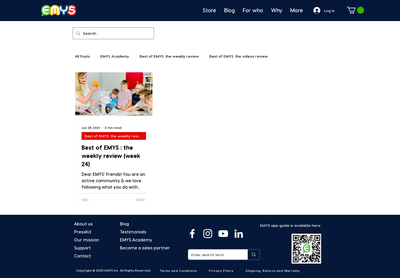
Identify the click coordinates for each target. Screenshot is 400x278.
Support (82, 247)
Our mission (86, 239)
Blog (124, 223)
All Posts (82, 56)
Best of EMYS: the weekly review (169, 56)
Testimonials (133, 231)
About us (83, 223)
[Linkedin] (239, 234)
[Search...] (113, 33)
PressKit (82, 231)
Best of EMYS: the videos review (238, 56)
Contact (82, 255)
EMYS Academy (114, 56)
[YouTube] (223, 234)
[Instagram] (208, 234)
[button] (355, 10)
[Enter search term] (213, 254)
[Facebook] (192, 234)
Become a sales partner (145, 247)
